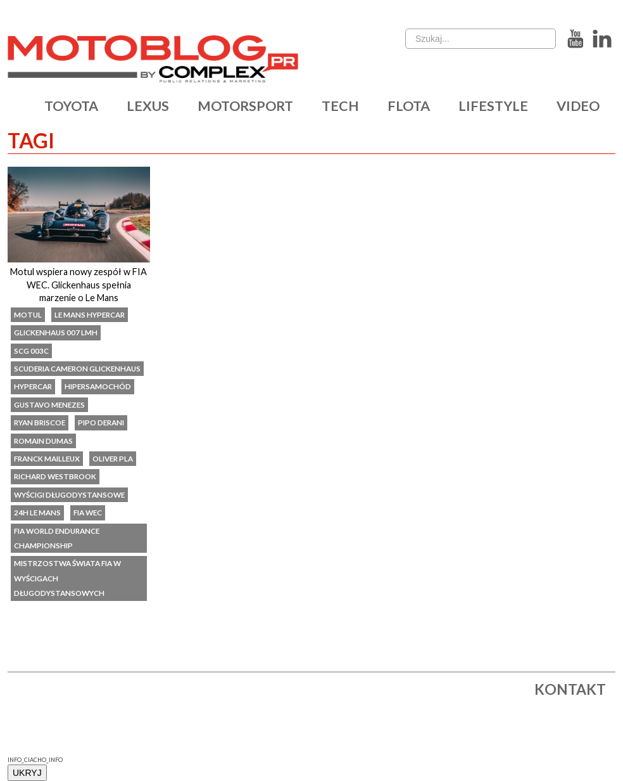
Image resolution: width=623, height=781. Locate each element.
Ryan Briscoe (39, 422)
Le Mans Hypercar (89, 314)
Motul (28, 314)
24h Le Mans (37, 512)
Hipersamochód (98, 386)
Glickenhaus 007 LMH (56, 332)
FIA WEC (87, 512)
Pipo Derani (101, 422)
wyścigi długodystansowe (69, 494)
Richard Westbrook (55, 476)
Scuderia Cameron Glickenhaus (77, 368)
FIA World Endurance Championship (56, 538)
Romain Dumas (43, 440)
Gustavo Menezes (49, 404)
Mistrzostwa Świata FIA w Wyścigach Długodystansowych (67, 577)
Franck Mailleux (47, 458)
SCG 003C (31, 350)
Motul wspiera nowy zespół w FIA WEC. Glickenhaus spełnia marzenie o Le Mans (78, 284)
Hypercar (33, 386)
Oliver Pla (112, 458)
